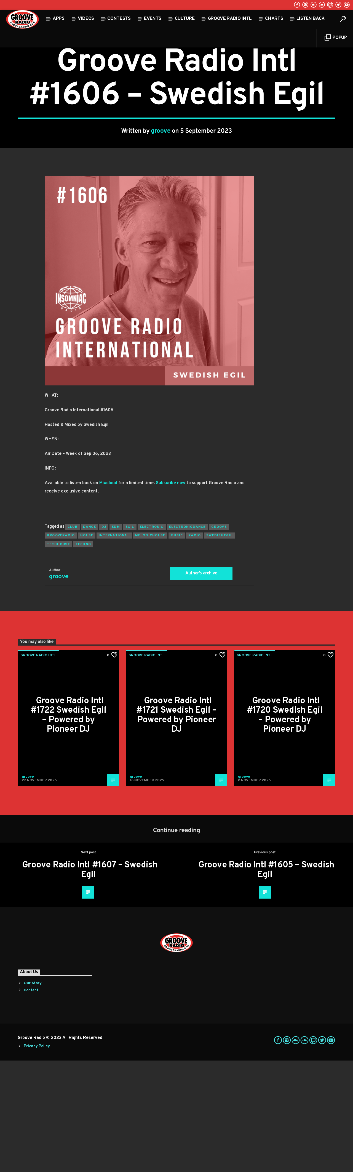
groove (160, 187)
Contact (31, 1101)
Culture (185, 19)
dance (89, 638)
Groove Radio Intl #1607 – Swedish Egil (89, 981)
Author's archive (201, 685)
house (86, 647)
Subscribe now (170, 594)
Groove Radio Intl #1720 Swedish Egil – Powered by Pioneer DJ (285, 827)
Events (152, 19)
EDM (116, 638)
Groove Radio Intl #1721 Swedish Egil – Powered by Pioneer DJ (176, 827)
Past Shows (198, 93)
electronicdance (187, 638)
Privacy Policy (37, 1157)
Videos (86, 19)
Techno (83, 656)
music (177, 647)
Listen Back (310, 19)
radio (194, 647)
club (72, 638)
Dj (103, 638)
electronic (152, 638)
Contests (118, 19)
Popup (336, 37)
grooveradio (61, 647)
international (114, 647)
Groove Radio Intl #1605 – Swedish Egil (266, 981)
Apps (59, 19)
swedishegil (219, 647)
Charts (274, 19)
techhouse (58, 656)
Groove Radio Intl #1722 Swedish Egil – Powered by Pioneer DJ (68, 827)
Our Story (33, 1094)
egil (129, 638)
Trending (224, 93)
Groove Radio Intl (230, 19)
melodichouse (150, 647)
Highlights (171, 93)
